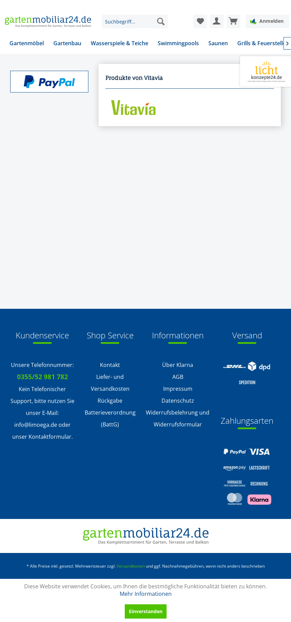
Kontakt (110, 365)
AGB (177, 377)
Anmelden (267, 21)
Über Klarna (177, 365)
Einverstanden (145, 611)
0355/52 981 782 (42, 376)
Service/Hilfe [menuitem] (261, 5)
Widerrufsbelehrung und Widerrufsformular (177, 418)
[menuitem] (135, 21)
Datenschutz (177, 400)
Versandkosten (131, 566)
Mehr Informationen (146, 594)
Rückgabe (110, 400)
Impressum (177, 388)
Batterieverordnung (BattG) (110, 418)
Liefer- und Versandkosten (110, 382)
